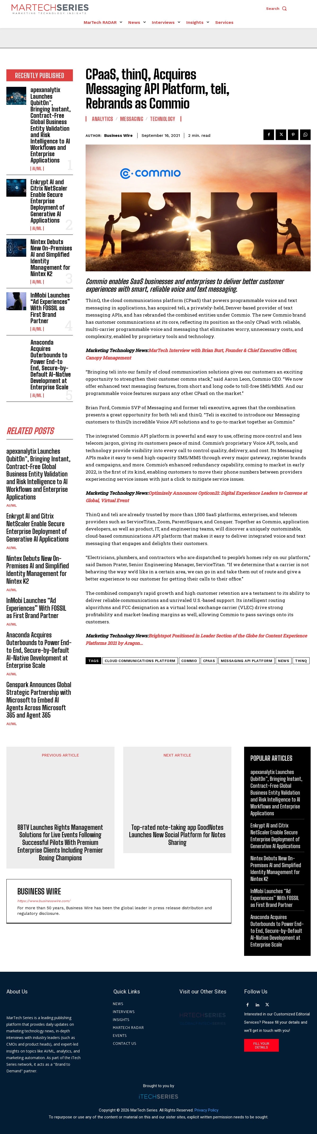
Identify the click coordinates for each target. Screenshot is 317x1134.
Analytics (102, 119)
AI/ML (37, 168)
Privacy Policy (206, 1110)
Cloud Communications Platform (140, 661)
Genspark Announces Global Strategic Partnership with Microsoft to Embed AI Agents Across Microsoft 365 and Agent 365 (38, 700)
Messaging (131, 119)
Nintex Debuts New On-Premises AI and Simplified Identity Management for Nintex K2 (51, 257)
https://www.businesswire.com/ (43, 882)
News (283, 661)
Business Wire (118, 135)
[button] (277, 8)
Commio (189, 661)
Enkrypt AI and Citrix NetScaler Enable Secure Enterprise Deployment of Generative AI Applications (48, 201)
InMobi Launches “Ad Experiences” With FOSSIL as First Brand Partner (50, 308)
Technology (162, 119)
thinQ (301, 661)
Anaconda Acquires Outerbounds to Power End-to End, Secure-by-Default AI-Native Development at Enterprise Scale (50, 365)
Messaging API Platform (246, 661)
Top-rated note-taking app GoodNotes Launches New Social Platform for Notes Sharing (177, 801)
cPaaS (209, 661)
